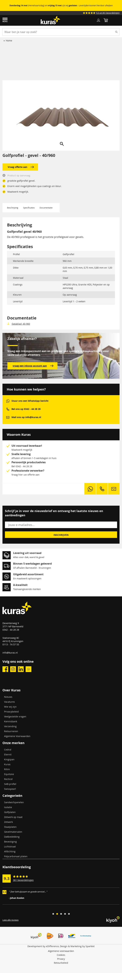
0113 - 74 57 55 (10, 644)
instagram (13, 669)
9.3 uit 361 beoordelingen (108, 12)
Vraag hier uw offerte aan (25, 474)
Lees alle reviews (10, 919)
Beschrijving (12, 207)
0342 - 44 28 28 (10, 629)
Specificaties (29, 207)
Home (9, 40)
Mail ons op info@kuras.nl (26, 417)
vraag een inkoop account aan (33, 365)
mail (7, 417)
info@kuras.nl (10, 652)
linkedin (21, 669)
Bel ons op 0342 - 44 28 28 (26, 409)
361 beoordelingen (23, 880)
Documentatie (46, 207)
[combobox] (61, 32)
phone (7, 409)
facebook (5, 669)
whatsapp (7, 401)
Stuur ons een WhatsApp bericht (29, 400)
